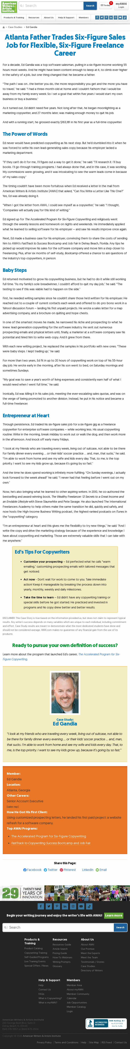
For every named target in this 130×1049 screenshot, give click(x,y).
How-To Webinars (62, 957)
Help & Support (66, 17)
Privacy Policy (44, 1042)
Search (90, 5)
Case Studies (15, 27)
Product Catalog (33, 948)
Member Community (78, 994)
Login (70, 1011)
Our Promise (87, 948)
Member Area (74, 985)
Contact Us (45, 989)
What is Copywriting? (50, 998)
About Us (49, 17)
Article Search (60, 948)
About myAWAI (75, 989)
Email (103, 870)
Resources (34, 17)
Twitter (52, 870)
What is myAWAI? (48, 1002)
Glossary (57, 966)
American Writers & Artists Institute (42, 1036)
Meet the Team (89, 957)
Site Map (94, 1042)
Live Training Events (35, 961)
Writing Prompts (61, 962)
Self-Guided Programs (36, 957)
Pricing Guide (60, 953)
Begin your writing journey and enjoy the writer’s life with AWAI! (65, 915)
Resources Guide (62, 944)
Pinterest (70, 870)
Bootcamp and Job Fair (50, 843)
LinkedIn (87, 870)
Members (84, 17)
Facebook (34, 870)
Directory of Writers (92, 970)
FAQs (41, 994)
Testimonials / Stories (92, 962)
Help (41, 985)
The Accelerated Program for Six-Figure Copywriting (48, 836)
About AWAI (87, 944)
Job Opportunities (77, 1002)
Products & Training (14, 17)
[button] (105, 5)
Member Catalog (76, 1006)
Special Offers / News (36, 965)
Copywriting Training (35, 952)
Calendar (72, 998)
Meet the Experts (90, 953)
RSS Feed (107, 1042)
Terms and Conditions (66, 1042)
